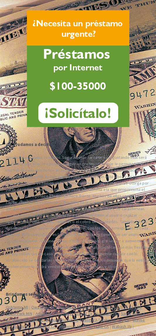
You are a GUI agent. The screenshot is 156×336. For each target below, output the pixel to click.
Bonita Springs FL (76, 307)
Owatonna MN (44, 307)
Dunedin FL (106, 307)
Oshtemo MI (17, 307)
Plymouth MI (70, 326)
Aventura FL (107, 313)
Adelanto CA (46, 313)
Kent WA (89, 320)
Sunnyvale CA (97, 326)
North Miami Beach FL (58, 320)
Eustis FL (21, 326)
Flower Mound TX (76, 313)
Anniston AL (24, 320)
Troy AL (127, 307)
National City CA (115, 320)
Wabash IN (121, 326)
